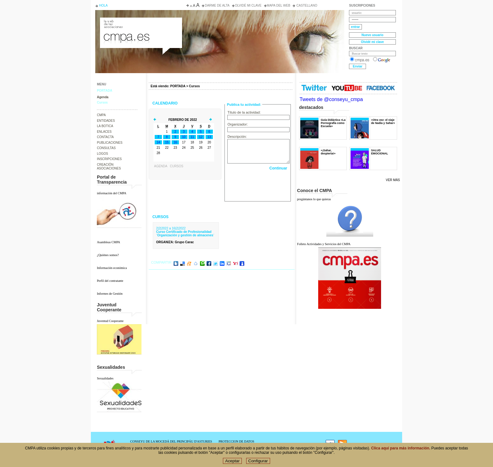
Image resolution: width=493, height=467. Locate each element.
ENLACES (104, 131)
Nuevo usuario (372, 35)
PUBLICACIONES (109, 142)
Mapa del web (278, 5)
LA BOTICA (105, 126)
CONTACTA (105, 137)
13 (209, 137)
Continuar (278, 168)
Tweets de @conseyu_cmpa (331, 99)
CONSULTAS (106, 148)
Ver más (393, 180)
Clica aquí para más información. (400, 448)
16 (175, 142)
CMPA (101, 115)
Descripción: (237, 136)
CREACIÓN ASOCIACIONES (109, 166)
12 (200, 137)
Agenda (102, 97)
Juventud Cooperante (110, 321)
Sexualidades (105, 378)
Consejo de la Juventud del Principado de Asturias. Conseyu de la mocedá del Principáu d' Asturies (140, 23)
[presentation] (258, 184)
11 (192, 137)
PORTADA (104, 90)
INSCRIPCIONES (109, 159)
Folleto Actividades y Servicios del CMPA (324, 244)
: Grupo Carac (175, 242)
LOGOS (102, 153)
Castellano (306, 5)
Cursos (102, 102)
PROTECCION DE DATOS (236, 441)
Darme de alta (217, 5)
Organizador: (237, 124)
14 (158, 142)
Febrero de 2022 (183, 119)
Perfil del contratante (110, 280)
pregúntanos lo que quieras (314, 199)
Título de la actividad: (244, 112)
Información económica (112, 268)
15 (167, 142)
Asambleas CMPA (108, 242)
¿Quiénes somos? (108, 255)
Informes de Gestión (110, 293)
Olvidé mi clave (248, 5)
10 (184, 137)
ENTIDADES (106, 120)
